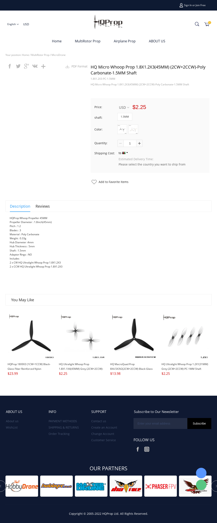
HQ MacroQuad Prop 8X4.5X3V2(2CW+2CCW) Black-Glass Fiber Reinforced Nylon (131, 368)
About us (12, 421)
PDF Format (79, 66)
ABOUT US (157, 41)
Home (57, 41)
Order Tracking (59, 434)
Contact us (98, 421)
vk (35, 66)
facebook (9, 66)
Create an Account (104, 427)
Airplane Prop (125, 41)
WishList (12, 427)
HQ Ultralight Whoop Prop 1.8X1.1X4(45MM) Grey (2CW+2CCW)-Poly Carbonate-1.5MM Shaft (81, 368)
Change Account (102, 434)
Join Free (201, 5)
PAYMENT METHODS (63, 421)
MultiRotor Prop (88, 41)
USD (124, 107)
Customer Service (103, 440)
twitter (18, 66)
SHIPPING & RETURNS (64, 427)
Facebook (138, 449)
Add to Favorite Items (113, 182)
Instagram (147, 449)
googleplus (26, 66)
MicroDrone (59, 55)
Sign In (188, 5)
